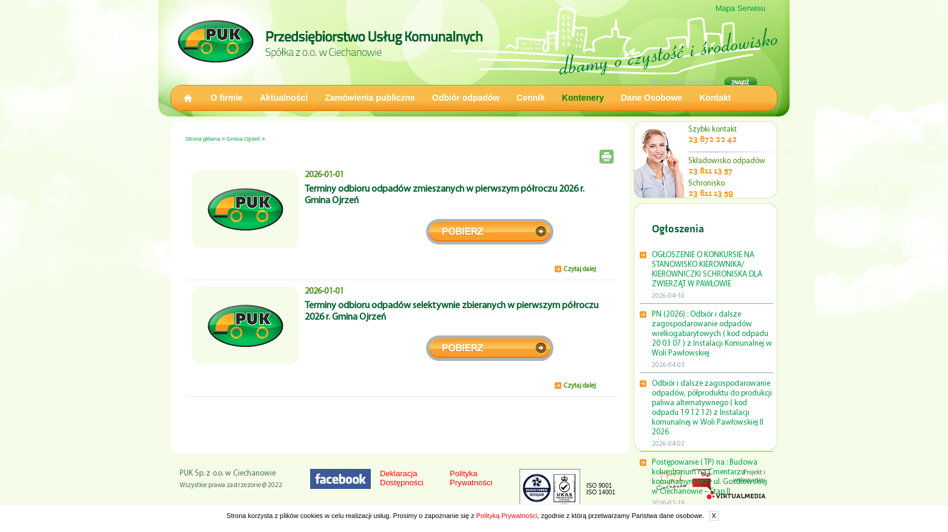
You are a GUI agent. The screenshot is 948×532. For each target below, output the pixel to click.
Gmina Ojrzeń (243, 139)
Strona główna (203, 139)
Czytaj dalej (580, 269)
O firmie (227, 98)
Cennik (530, 98)
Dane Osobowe (651, 98)
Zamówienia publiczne (370, 98)
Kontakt (715, 98)
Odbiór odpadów (465, 98)
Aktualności (284, 98)
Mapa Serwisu (740, 8)
